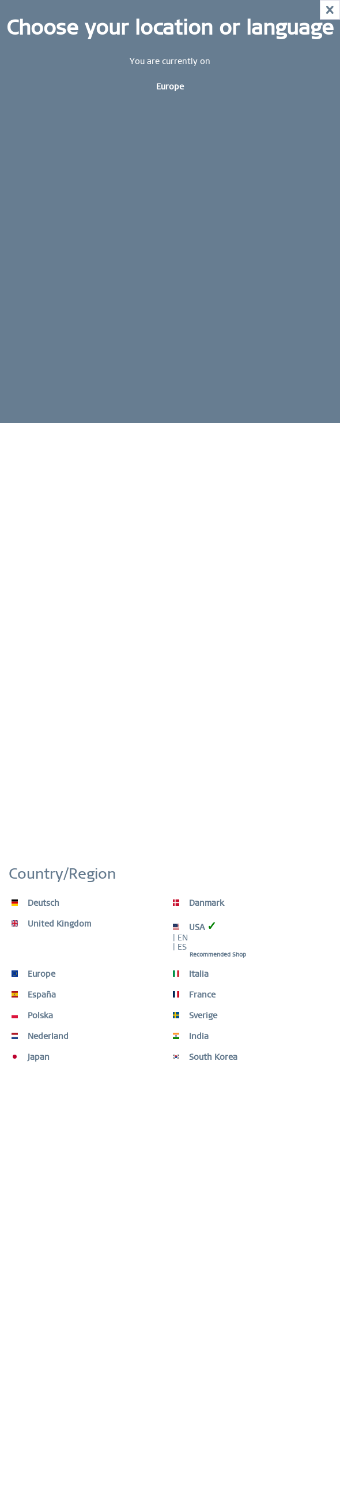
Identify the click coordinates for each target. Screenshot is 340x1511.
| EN (180, 937)
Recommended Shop (218, 954)
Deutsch (35, 903)
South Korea (205, 1057)
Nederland (40, 1036)
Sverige (195, 1015)
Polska (32, 1015)
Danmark (198, 903)
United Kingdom (51, 923)
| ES (180, 946)
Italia (191, 973)
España (34, 994)
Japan (31, 1057)
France (194, 994)
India (191, 1036)
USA (195, 926)
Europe (33, 973)
